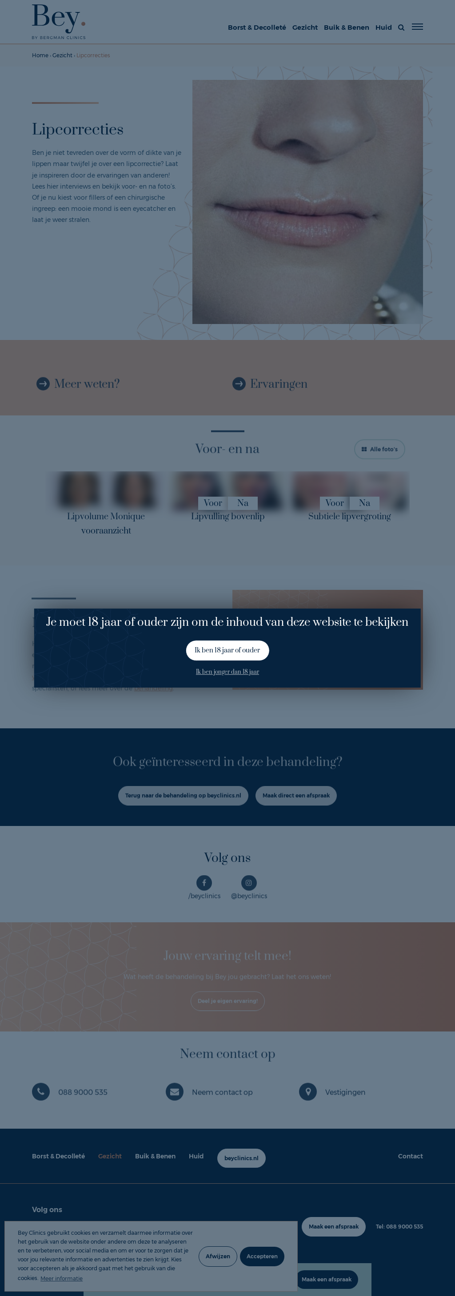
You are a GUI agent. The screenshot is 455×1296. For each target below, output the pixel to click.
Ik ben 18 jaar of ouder (227, 650)
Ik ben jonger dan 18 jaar (227, 672)
